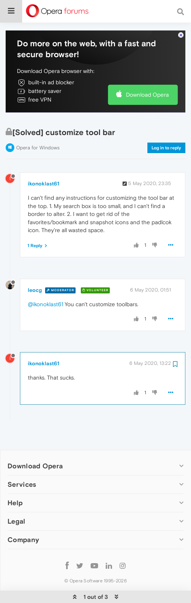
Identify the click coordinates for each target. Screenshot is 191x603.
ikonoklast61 (43, 161)
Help (15, 480)
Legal (17, 498)
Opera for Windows (37, 125)
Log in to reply (166, 125)
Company (23, 517)
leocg (35, 267)
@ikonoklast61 (45, 281)
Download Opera (147, 71)
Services (22, 461)
